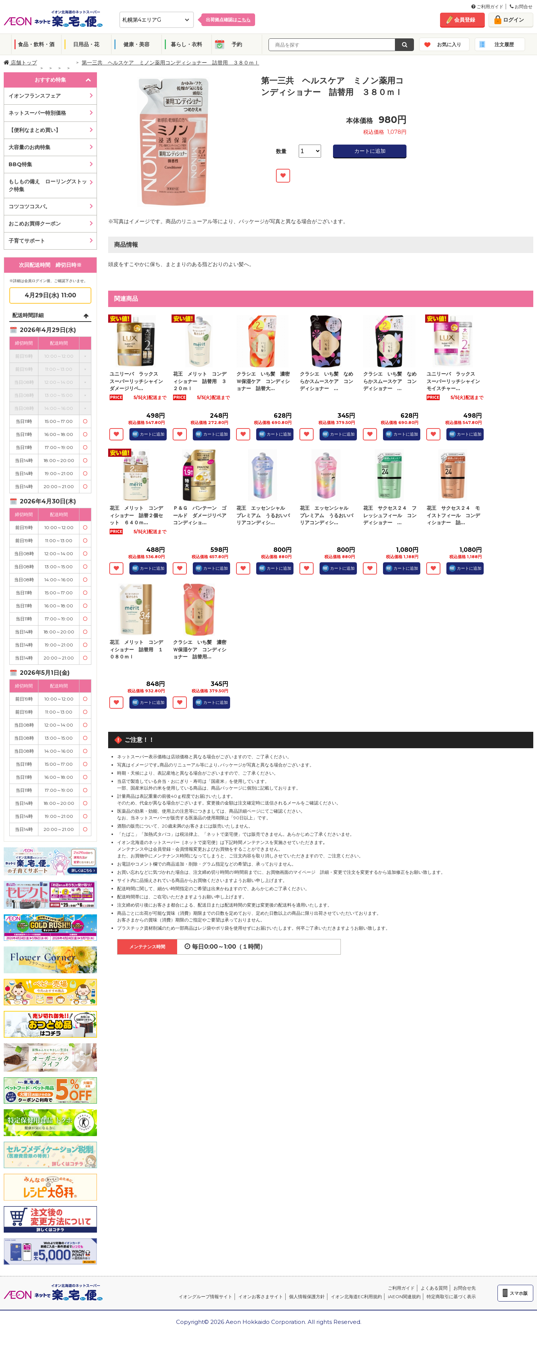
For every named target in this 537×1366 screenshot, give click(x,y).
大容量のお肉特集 (29, 147)
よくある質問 (434, 1288)
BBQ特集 (20, 164)
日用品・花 (86, 44)
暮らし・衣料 (186, 44)
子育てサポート (27, 240)
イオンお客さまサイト (260, 1296)
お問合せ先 (464, 1288)
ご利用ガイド (487, 6)
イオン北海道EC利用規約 (356, 1296)
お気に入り (449, 44)
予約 (237, 44)
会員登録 (464, 19)
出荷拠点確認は (228, 19)
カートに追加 (370, 151)
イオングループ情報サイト (205, 1296)
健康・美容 (136, 44)
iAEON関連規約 (404, 1296)
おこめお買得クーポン (35, 223)
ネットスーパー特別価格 (37, 113)
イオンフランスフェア (35, 95)
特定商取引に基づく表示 (451, 1296)
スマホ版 (519, 1293)
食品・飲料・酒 (36, 44)
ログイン (513, 19)
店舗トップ (20, 62)
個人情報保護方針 (307, 1296)
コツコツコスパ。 (29, 206)
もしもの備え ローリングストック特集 (48, 185)
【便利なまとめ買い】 (35, 130)
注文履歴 (504, 44)
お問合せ (521, 6)
